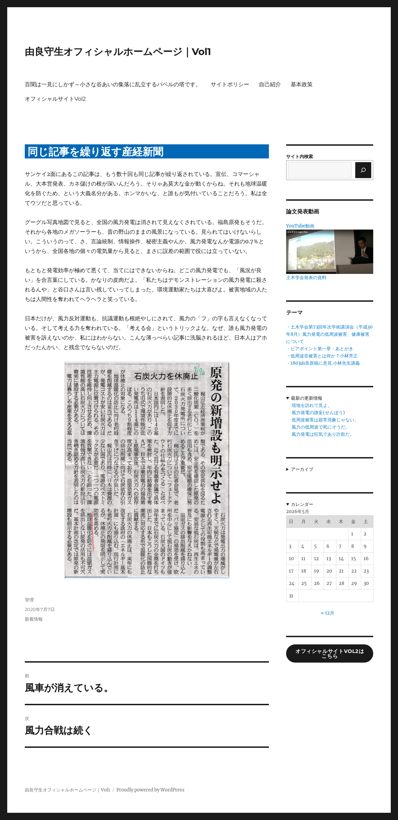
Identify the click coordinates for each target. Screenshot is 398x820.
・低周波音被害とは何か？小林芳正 (322, 356)
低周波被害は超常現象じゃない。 (325, 420)
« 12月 (327, 613)
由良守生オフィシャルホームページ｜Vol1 (118, 51)
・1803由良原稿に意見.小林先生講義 (323, 363)
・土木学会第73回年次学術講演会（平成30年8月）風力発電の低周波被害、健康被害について (329, 334)
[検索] (363, 170)
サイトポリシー (230, 84)
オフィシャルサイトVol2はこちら (329, 654)
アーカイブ (302, 469)
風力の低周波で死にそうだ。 (321, 427)
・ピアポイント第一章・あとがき (319, 349)
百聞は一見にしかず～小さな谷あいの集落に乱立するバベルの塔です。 (113, 84)
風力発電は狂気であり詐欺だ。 (323, 434)
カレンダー (302, 504)
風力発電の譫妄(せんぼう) (318, 412)
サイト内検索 (299, 156)
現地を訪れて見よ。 (312, 405)
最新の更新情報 (306, 398)
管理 (29, 599)
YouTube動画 (300, 226)
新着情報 (34, 619)
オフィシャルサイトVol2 (55, 99)
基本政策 (302, 84)
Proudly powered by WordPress (150, 790)
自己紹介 (270, 84)
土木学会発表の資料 (306, 277)
